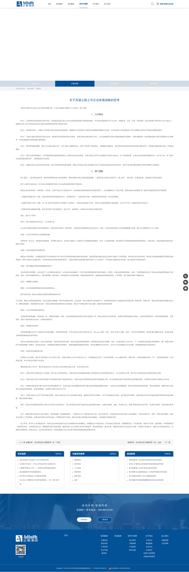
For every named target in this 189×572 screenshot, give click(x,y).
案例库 (104, 553)
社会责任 (149, 550)
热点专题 (104, 550)
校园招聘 (165, 540)
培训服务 (71, 4)
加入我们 (107, 4)
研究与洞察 (83, 4)
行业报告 (114, 84)
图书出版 (153, 84)
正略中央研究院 (149, 553)
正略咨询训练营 (149, 556)
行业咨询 (104, 547)
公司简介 (149, 540)
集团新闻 (149, 543)
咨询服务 (59, 4)
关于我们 (95, 4)
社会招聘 (165, 543)
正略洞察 (74, 84)
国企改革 (104, 543)
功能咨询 (104, 540)
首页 (49, 4)
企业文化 (149, 547)
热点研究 (35, 84)
